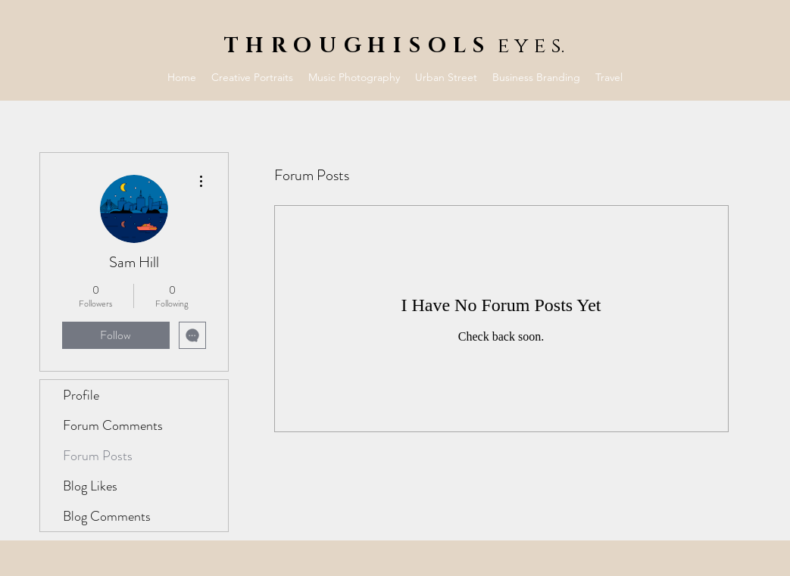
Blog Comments (107, 516)
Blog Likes (90, 486)
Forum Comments (113, 425)
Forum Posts (98, 455)
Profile (81, 395)
